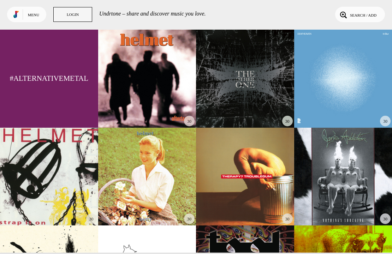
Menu (33, 15)
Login (73, 14)
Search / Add (357, 14)
